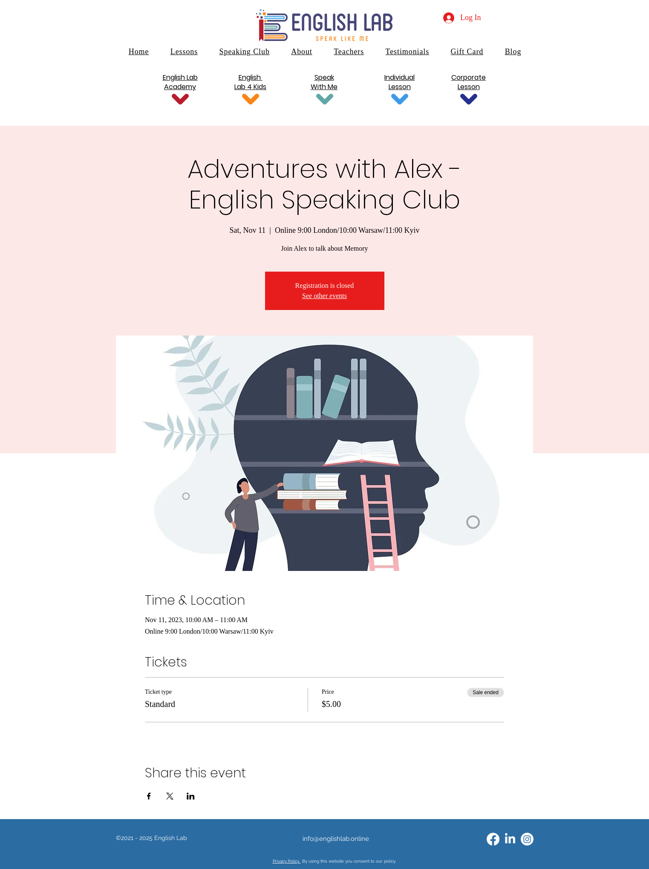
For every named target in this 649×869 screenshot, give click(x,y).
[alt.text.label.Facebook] (493, 839)
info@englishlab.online (336, 839)
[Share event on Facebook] (149, 796)
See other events (324, 295)
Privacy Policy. (287, 861)
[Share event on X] (170, 796)
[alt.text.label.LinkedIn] (510, 839)
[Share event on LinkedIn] (191, 796)
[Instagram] (527, 839)
